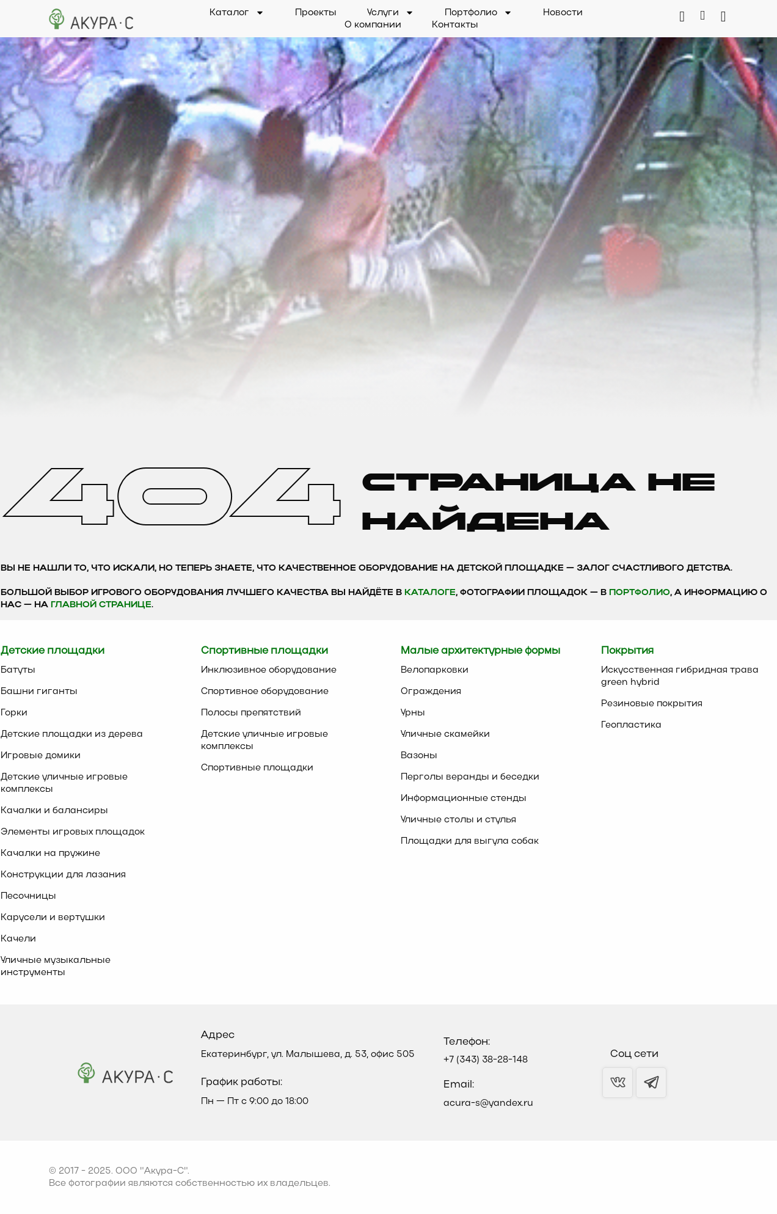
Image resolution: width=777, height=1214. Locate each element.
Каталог (237, 13)
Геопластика (631, 725)
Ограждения (431, 692)
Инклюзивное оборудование (269, 670)
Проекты (316, 13)
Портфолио (479, 13)
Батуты (18, 670)
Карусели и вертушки (53, 918)
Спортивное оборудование (265, 692)
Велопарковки (435, 670)
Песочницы (28, 896)
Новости (563, 13)
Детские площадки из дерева (72, 734)
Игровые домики (41, 756)
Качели (18, 939)
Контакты (455, 25)
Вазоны (419, 756)
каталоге (430, 593)
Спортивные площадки (257, 768)
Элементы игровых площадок (73, 832)
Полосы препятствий (251, 713)
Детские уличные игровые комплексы (64, 783)
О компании (373, 25)
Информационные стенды (464, 798)
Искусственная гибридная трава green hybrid (680, 676)
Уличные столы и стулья (458, 820)
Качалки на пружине (50, 853)
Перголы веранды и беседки (470, 777)
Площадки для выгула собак (470, 841)
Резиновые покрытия (651, 704)
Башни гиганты (39, 692)
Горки (14, 713)
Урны (413, 713)
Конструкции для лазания (63, 875)
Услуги (390, 13)
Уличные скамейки (445, 734)
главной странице (101, 605)
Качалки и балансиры (54, 811)
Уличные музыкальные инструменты (56, 967)
